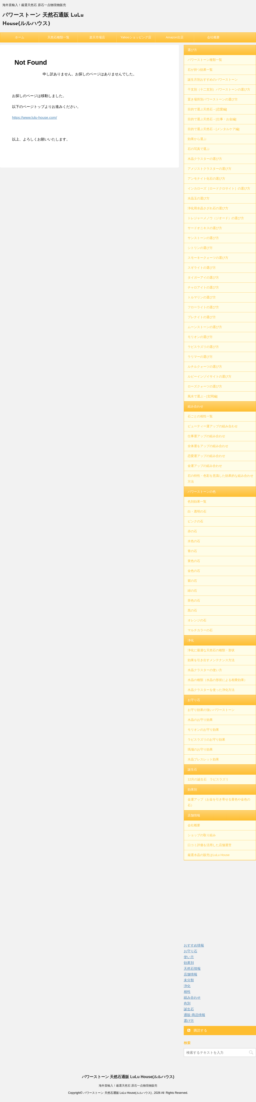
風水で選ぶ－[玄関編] (202, 396)
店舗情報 (194, 815)
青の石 (192, 551)
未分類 (189, 980)
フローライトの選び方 (203, 307)
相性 (187, 992)
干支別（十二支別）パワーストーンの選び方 (219, 89)
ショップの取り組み (202, 835)
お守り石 (194, 700)
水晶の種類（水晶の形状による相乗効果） (217, 680)
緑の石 (192, 590)
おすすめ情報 (194, 945)
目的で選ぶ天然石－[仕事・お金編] (212, 119)
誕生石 (192, 769)
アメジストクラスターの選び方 (209, 168)
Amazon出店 (175, 37)
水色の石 (194, 541)
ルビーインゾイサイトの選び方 (209, 376)
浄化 (191, 640)
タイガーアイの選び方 (203, 277)
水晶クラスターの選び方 (205, 159)
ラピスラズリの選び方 (203, 347)
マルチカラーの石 (200, 630)
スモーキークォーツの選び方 (208, 258)
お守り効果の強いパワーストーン (211, 710)
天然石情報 (192, 968)
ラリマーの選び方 (200, 356)
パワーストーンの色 (202, 491)
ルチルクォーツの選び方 (205, 366)
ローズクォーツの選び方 (205, 386)
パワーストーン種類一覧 (205, 60)
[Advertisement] (220, 899)
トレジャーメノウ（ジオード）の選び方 (216, 218)
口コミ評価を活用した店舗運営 (209, 845)
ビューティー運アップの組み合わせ (213, 426)
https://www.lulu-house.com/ (34, 117)
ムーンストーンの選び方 (205, 327)
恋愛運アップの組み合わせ (206, 456)
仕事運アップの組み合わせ (206, 436)
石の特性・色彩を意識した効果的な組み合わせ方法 (220, 478)
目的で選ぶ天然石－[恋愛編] (207, 109)
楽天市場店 (97, 37)
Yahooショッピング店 (135, 37)
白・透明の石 (197, 511)
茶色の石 (194, 600)
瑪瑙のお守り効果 (200, 749)
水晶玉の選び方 (199, 198)
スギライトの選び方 (202, 267)
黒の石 (192, 610)
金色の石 (194, 571)
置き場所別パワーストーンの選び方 (213, 99)
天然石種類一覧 (58, 37)
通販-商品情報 (194, 1015)
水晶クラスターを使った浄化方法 (211, 690)
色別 (187, 1003)
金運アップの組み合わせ (205, 466)
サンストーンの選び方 (203, 238)
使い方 (189, 957)
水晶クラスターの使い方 (205, 670)
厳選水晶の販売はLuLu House (209, 855)
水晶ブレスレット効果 (203, 759)
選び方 (192, 50)
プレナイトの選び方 (202, 317)
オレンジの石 (197, 620)
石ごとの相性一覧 (200, 416)
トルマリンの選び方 (202, 297)
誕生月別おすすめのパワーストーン (213, 79)
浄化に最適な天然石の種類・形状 (211, 650)
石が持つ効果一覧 (200, 69)
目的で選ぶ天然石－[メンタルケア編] (213, 129)
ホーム (19, 37)
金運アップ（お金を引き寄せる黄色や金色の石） (219, 802)
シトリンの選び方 (200, 248)
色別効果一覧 (197, 501)
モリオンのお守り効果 (203, 729)
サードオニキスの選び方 (205, 228)
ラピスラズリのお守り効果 (206, 739)
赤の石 (192, 531)
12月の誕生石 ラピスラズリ (208, 779)
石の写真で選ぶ (199, 149)
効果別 (192, 789)
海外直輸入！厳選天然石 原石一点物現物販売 (128, 1085)
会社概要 (213, 37)
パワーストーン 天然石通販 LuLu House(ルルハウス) (128, 1077)
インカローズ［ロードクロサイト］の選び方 (219, 188)
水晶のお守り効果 (200, 720)
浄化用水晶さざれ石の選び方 (208, 208)
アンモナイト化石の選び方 (206, 178)
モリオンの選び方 (200, 337)
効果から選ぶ (197, 139)
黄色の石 (194, 561)
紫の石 (192, 581)
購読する (197, 1030)
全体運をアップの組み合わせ (208, 446)
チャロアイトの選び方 (203, 287)
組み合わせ (195, 406)
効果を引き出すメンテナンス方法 (211, 660)
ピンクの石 (195, 521)
